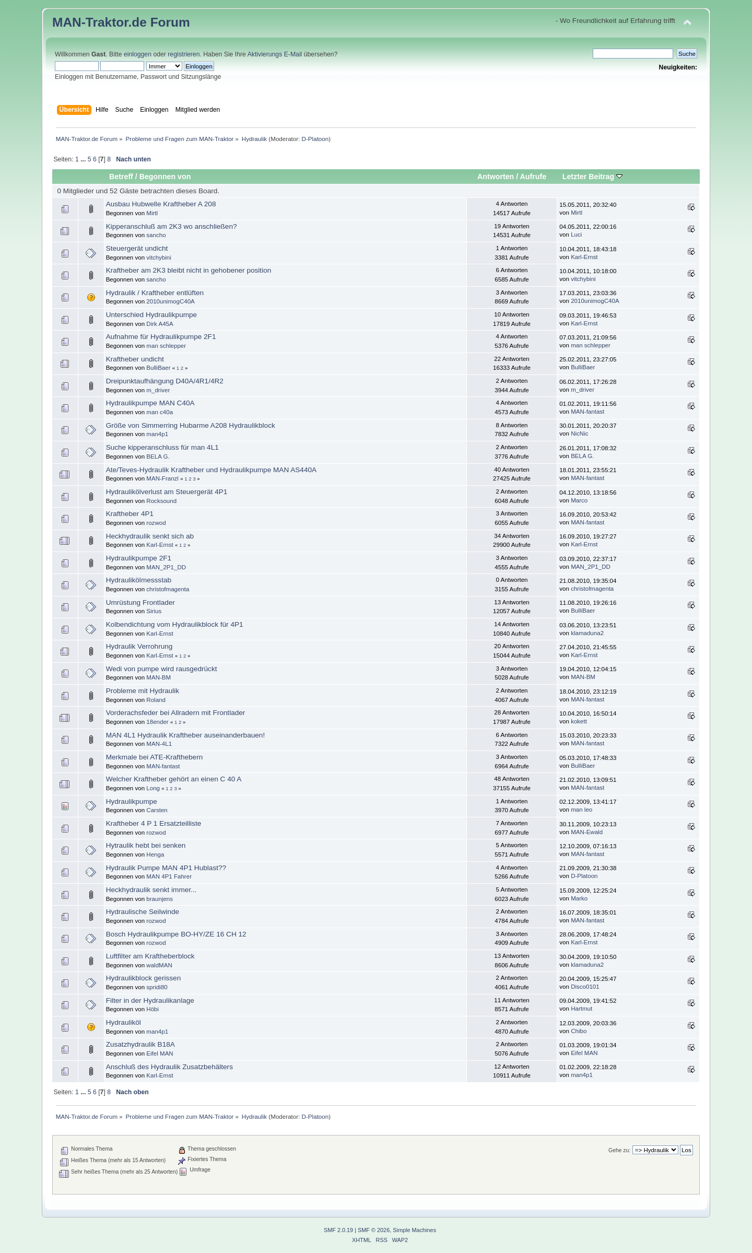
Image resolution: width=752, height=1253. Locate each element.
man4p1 (157, 434)
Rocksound (161, 501)
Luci (576, 234)
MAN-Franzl (162, 478)
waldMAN (159, 965)
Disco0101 (585, 986)
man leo (581, 809)
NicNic (579, 433)
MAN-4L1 (159, 744)
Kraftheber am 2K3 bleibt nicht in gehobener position (189, 270)
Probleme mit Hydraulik (143, 691)
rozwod (156, 523)
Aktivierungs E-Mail (275, 54)
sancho (156, 235)
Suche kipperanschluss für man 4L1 (162, 447)
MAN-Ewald (587, 832)
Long (153, 788)
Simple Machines (414, 1230)
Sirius (153, 611)
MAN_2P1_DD (166, 567)
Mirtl (152, 213)
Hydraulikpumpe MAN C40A (150, 403)
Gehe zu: (619, 1150)
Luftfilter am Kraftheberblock (150, 956)
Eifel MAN (159, 1053)
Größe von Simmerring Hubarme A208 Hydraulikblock (190, 425)
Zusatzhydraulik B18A (140, 1044)
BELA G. (157, 456)
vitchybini (158, 257)
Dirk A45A (159, 324)
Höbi (152, 1009)
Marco (579, 500)
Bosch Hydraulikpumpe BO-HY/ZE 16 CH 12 (176, 934)
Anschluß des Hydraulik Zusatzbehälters (169, 1067)
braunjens (159, 899)
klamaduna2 (587, 633)
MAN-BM (158, 677)
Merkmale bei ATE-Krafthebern (154, 757)
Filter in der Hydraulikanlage (150, 1000)
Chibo (578, 1031)
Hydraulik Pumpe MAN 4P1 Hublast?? (166, 868)
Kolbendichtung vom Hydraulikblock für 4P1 (174, 624)
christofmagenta (167, 589)
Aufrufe (533, 176)
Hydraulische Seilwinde (143, 912)
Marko (579, 898)
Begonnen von (165, 176)
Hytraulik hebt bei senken (146, 845)
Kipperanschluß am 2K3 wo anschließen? (171, 226)
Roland (156, 700)
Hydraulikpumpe (131, 801)
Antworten (495, 176)
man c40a (159, 412)
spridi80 (156, 987)
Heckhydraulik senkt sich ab (150, 536)
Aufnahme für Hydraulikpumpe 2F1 (161, 337)
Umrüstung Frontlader (140, 602)
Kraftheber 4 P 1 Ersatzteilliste (154, 823)
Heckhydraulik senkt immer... (151, 890)
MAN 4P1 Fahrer (169, 876)
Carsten (156, 810)
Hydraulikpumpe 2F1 (138, 558)
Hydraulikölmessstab (138, 580)
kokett (579, 721)
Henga (155, 854)
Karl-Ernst (584, 257)
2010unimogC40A (170, 301)
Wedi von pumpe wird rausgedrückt (161, 669)
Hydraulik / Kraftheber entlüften (155, 293)
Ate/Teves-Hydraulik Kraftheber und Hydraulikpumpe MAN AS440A (211, 470)
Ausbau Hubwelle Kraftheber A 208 (161, 204)
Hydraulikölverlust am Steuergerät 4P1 (167, 492)
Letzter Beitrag (592, 176)
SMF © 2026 (374, 1230)
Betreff (121, 176)
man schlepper (166, 346)
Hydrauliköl (123, 1022)
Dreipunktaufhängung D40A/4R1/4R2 (165, 381)
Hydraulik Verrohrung (139, 646)
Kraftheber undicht (135, 359)
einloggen (137, 54)
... (84, 159)
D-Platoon (315, 138)
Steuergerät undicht (137, 248)
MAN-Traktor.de (99, 22)
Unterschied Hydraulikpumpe (151, 315)
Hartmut (581, 1008)
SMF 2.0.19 (338, 1230)
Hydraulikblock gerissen (143, 978)
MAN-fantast (587, 411)
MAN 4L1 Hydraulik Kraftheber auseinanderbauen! (185, 735)
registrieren (183, 54)
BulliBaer (158, 368)
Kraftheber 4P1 (130, 514)
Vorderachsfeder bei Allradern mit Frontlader (175, 713)
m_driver (158, 390)
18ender (157, 722)
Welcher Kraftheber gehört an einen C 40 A (174, 779)
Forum (170, 22)
